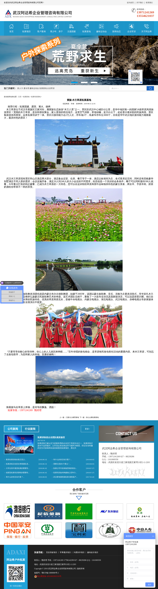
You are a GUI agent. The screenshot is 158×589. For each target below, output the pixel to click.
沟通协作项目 (79, 552)
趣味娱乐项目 (92, 552)
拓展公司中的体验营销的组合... (65, 468)
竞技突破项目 (51, 552)
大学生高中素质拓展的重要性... (17, 468)
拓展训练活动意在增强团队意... (17, 464)
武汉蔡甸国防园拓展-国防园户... (65, 477)
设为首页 (130, 3)
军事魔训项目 (65, 552)
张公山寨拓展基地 (92, 417)
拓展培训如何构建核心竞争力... (65, 473)
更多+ (87, 429)
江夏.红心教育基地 (72, 417)
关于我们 (139, 3)
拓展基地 (26, 97)
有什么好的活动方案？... (15, 477)
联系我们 (149, 3)
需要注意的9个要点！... (62, 464)
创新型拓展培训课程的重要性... (17, 473)
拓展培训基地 (36, 97)
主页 (19, 97)
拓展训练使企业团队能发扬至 (51, 437)
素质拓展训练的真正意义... (16, 460)
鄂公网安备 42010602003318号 (47, 576)
